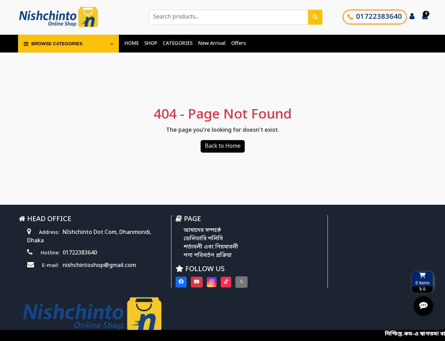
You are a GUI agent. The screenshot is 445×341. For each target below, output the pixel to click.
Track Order (319, 266)
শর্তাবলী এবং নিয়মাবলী (193, 247)
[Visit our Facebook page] (163, 282)
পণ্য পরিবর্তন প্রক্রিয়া (190, 256)
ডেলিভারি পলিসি (185, 239)
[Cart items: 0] (425, 17)
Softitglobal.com (285, 312)
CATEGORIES (178, 44)
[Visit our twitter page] (223, 282)
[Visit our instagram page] (194, 282)
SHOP (150, 44)
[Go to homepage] (67, 17)
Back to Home (223, 147)
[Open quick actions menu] (423, 306)
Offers (238, 44)
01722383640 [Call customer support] (375, 17)
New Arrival (212, 44)
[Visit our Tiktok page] (208, 282)
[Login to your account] (412, 18)
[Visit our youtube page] (179, 282)
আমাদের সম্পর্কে (184, 231)
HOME (131, 44)
